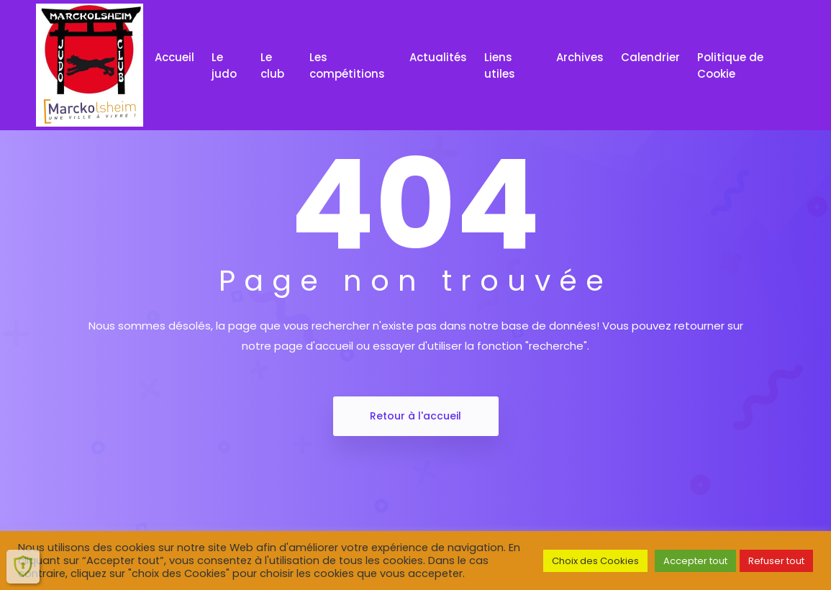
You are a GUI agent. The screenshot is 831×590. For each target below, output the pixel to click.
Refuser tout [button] (776, 561)
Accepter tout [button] (695, 561)
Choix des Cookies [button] (595, 561)
